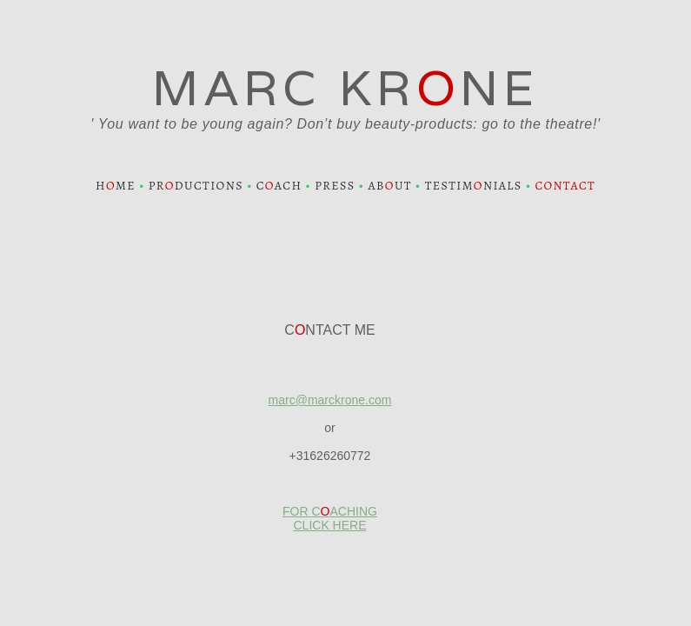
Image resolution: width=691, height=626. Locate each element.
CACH (279, 185)
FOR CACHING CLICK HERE (329, 518)
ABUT (389, 185)
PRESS (335, 185)
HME (116, 185)
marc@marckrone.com (330, 400)
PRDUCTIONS (196, 185)
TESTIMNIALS (473, 185)
